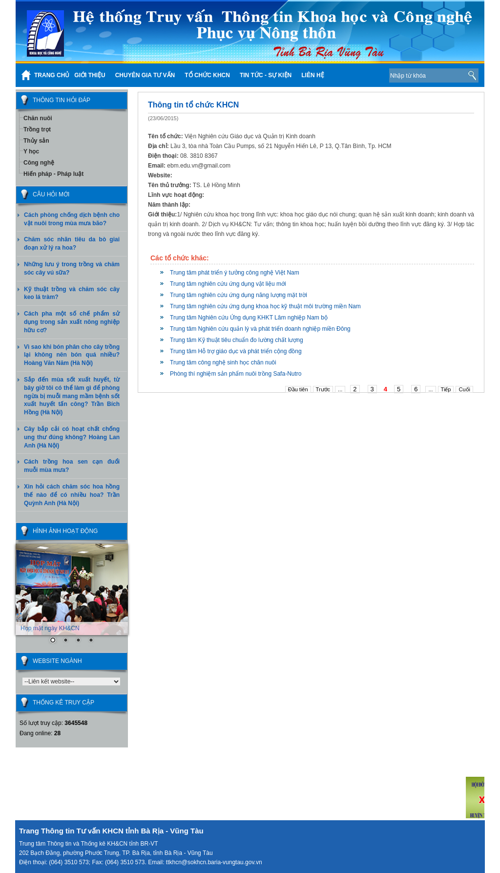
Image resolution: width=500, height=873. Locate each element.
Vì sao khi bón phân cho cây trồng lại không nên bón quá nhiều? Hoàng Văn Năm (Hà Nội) (72, 355)
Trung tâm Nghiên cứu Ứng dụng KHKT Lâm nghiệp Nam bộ (249, 317)
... (340, 389)
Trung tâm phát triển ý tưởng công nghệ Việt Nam (234, 272)
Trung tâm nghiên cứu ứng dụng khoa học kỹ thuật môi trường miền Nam (265, 306)
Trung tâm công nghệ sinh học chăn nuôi (223, 362)
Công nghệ (38, 162)
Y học (31, 151)
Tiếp (446, 389)
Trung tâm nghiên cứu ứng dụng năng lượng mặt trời (238, 295)
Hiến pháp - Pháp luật (53, 173)
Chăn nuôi (37, 118)
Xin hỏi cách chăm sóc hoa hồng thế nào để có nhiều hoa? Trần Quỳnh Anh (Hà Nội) (72, 495)
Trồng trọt (37, 129)
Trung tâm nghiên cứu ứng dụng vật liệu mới (228, 283)
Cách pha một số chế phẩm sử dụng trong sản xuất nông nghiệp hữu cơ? (72, 322)
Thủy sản (36, 140)
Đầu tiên (298, 389)
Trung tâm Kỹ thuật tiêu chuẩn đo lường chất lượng (236, 340)
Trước (323, 389)
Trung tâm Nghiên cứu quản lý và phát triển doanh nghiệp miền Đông (260, 328)
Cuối (464, 389)
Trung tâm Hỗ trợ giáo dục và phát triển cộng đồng (236, 351)
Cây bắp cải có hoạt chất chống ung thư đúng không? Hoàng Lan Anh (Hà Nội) (72, 437)
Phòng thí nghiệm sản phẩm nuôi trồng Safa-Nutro (235, 373)
